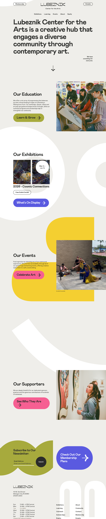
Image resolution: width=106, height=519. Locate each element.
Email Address (19, 461)
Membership (80, 515)
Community (79, 508)
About (78, 505)
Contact (78, 511)
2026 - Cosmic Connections (31, 186)
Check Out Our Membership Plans (74, 458)
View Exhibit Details (22, 192)
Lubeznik (53, 6)
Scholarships (60, 515)
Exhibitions (60, 505)
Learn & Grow (29, 117)
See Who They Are (29, 403)
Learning (59, 508)
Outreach (59, 511)
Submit (41, 462)
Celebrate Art (29, 275)
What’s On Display (31, 203)
